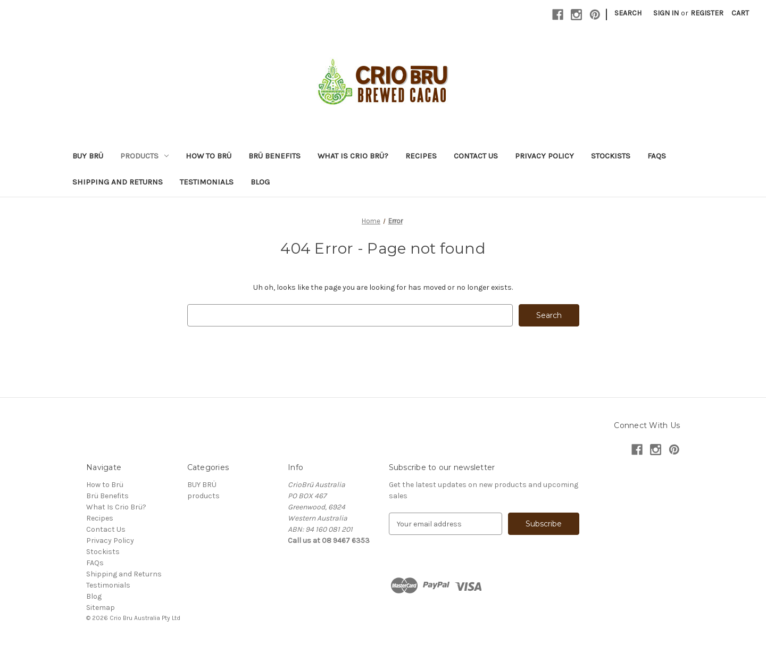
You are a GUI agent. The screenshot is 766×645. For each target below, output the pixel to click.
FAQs (656, 156)
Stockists (610, 156)
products (144, 156)
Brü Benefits (274, 156)
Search (628, 13)
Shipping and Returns (117, 182)
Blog (260, 182)
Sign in (666, 13)
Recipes (421, 156)
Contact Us (476, 156)
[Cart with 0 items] (740, 13)
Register (706, 13)
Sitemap (100, 607)
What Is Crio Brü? (353, 156)
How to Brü (208, 156)
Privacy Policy (544, 156)
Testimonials (207, 182)
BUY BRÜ (87, 156)
